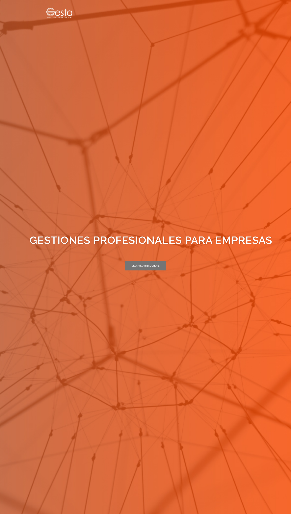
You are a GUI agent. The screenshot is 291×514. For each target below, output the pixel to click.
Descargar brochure (145, 265)
